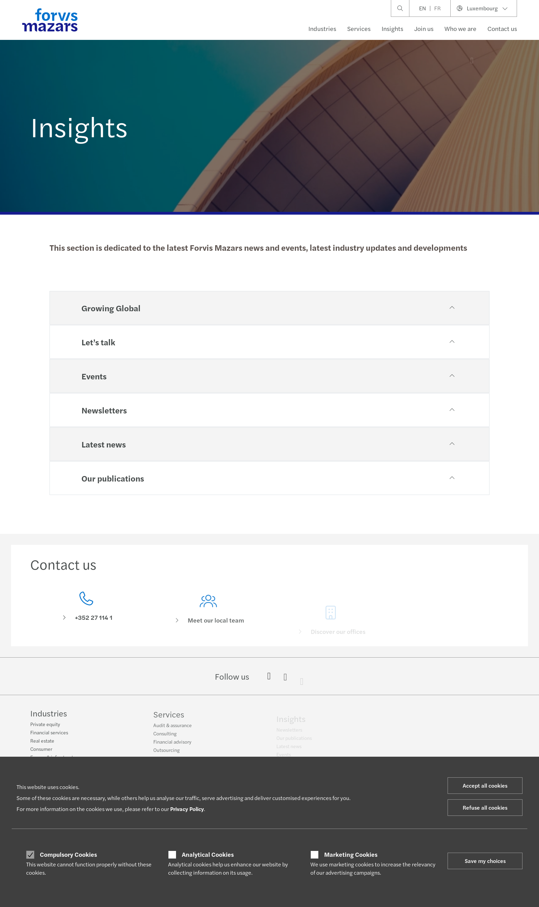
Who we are (460, 28)
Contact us (502, 28)
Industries (322, 28)
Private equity (45, 724)
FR (437, 8)
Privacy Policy (187, 809)
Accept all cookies (485, 785)
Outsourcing (166, 753)
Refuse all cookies (485, 807)
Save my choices (485, 861)
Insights (392, 28)
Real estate (42, 740)
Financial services (49, 732)
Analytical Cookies (208, 854)
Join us (423, 28)
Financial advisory (172, 745)
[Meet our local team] (208, 618)
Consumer (41, 749)
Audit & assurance (172, 728)
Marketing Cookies (350, 854)
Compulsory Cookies (68, 854)
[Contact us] (86, 608)
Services (359, 28)
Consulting (165, 736)
